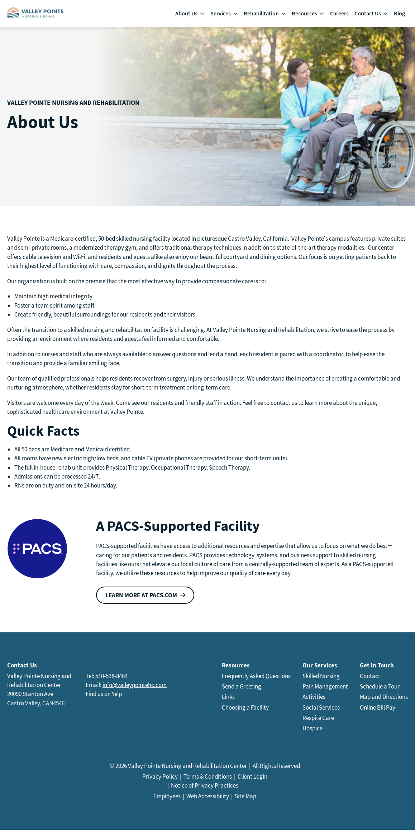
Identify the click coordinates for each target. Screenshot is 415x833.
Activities (313, 700)
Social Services (321, 711)
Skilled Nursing (321, 679)
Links (228, 700)
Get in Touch (377, 668)
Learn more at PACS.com (141, 598)
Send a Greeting (241, 690)
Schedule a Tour (380, 690)
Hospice (312, 732)
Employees (167, 800)
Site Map (245, 800)
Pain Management (325, 690)
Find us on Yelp (104, 697)
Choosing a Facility (245, 711)
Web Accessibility (207, 800)
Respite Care (318, 721)
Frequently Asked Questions (256, 679)
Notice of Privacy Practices (204, 789)
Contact (370, 679)
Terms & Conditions (207, 780)
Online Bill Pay (377, 711)
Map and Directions (384, 700)
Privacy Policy (160, 780)
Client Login (252, 780)
